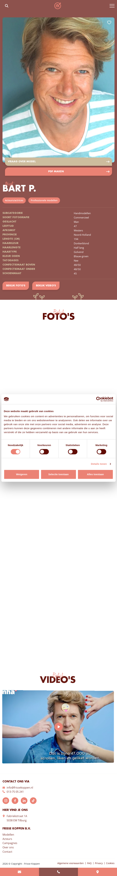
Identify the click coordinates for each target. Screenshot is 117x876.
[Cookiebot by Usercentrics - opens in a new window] (98, 399)
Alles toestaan (95, 474)
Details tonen (99, 463)
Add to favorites (109, 22)
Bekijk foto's (15, 285)
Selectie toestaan (58, 474)
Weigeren (21, 474)
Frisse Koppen (57, 5)
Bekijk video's (46, 285)
